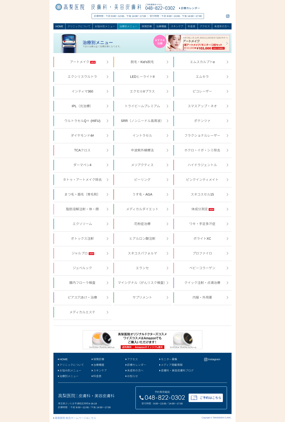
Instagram (212, 359)
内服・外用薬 (202, 297)
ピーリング (142, 180)
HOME (59, 26)
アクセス (205, 26)
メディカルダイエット (143, 209)
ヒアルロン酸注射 (142, 238)
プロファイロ (202, 253)
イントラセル (143, 135)
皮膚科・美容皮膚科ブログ (176, 370)
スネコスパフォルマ (143, 253)
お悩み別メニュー (105, 26)
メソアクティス (142, 165)
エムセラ (203, 77)
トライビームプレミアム (143, 106)
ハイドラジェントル (203, 165)
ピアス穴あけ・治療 (83, 297)
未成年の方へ (221, 26)
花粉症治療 (142, 224)
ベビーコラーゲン (202, 268)
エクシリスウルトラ (83, 77)
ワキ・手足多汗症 (202, 224)
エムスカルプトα (203, 62)
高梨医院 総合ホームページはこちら (74, 418)
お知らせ (132, 376)
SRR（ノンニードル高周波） (143, 121)
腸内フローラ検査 (82, 283)
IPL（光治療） (83, 106)
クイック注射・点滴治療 (202, 283)
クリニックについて (79, 26)
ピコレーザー (202, 91)
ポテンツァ (202, 121)
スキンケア (177, 26)
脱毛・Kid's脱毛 (143, 62)
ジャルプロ (82, 253)
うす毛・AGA (142, 194)
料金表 (191, 26)
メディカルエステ (82, 312)
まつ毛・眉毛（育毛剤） (82, 194)
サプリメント (143, 297)
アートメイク (83, 62)
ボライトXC (202, 238)
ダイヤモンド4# (83, 135)
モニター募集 (168, 359)
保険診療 (147, 26)
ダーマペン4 (82, 165)
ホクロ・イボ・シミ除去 (202, 150)
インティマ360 (83, 91)
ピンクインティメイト (203, 180)
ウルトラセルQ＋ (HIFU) (82, 121)
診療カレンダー (136, 364)
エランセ (143, 268)
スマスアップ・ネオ (203, 106)
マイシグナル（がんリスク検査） (143, 283)
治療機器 (161, 26)
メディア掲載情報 (170, 364)
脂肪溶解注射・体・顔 (83, 209)
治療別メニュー (128, 26)
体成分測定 (202, 209)
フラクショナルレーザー (202, 135)
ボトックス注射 (83, 238)
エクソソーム (83, 224)
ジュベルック (83, 268)
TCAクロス (82, 150)
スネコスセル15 (203, 194)
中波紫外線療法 (143, 150)
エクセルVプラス (143, 91)
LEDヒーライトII (142, 77)
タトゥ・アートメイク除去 (83, 180)
